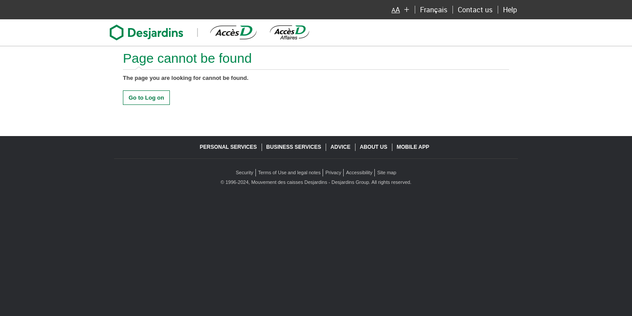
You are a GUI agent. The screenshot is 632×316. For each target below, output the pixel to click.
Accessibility (359, 172)
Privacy (333, 172)
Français (433, 10)
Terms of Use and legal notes (289, 172)
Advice (340, 147)
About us (374, 147)
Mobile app (413, 147)
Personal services (228, 147)
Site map (386, 172)
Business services (293, 147)
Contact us (476, 10)
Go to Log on (146, 97)
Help (511, 10)
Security (244, 172)
